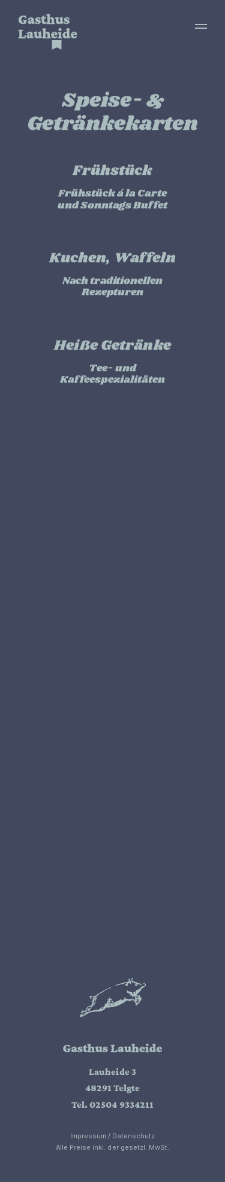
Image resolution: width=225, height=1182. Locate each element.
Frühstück (112, 171)
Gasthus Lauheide (47, 26)
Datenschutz (133, 1136)
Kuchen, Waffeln (112, 258)
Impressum (88, 1136)
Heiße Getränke (112, 345)
